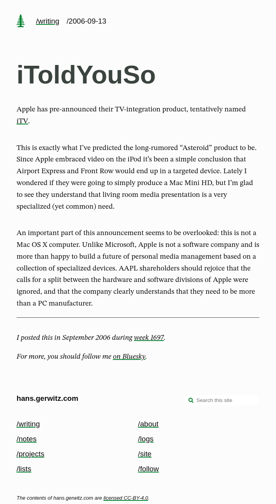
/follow (148, 469)
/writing (47, 21)
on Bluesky (129, 356)
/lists (24, 469)
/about (148, 424)
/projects (31, 454)
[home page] (20, 22)
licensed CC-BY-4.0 (125, 498)
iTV (22, 121)
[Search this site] (222, 400)
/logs (145, 439)
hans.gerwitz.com (47, 398)
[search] (191, 401)
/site (144, 454)
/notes (27, 439)
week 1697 (149, 337)
